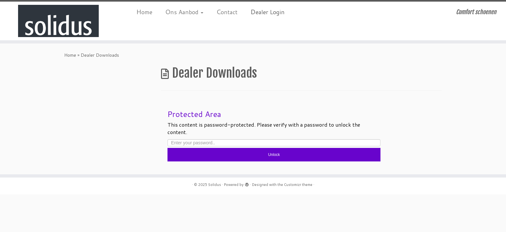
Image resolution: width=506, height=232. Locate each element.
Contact (227, 11)
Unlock (274, 154)
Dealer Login (267, 11)
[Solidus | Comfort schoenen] (58, 21)
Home (144, 11)
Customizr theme (298, 184)
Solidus (214, 184)
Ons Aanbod (184, 11)
